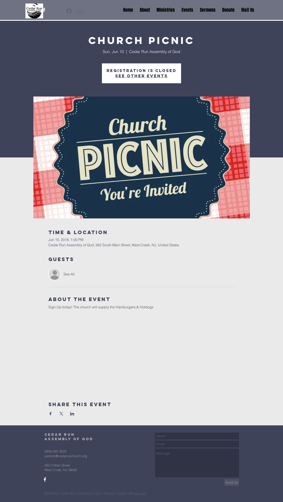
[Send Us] (231, 482)
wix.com (140, 493)
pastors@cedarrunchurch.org (65, 456)
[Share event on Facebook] (50, 413)
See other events (141, 75)
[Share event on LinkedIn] (72, 413)
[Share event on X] (61, 413)
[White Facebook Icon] (44, 10)
